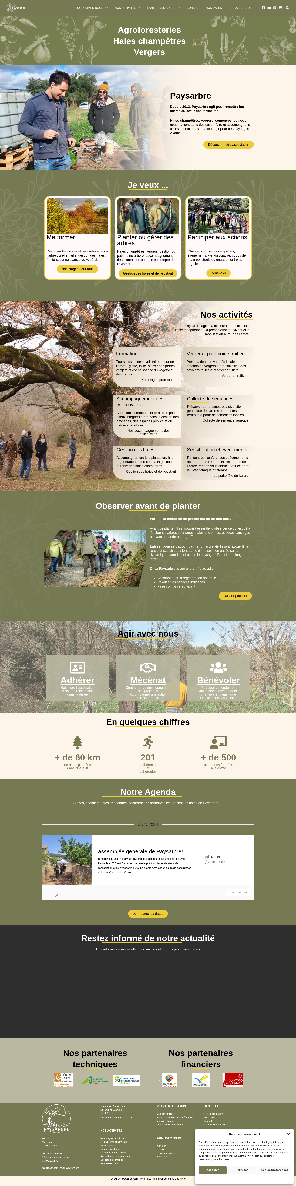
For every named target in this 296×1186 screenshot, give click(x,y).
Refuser (242, 1170)
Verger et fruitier (165, 1121)
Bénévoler (218, 680)
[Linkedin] (280, 8)
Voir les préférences (274, 1170)
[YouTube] (269, 8)
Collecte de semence (111, 1159)
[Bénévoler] (218, 667)
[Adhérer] (77, 667)
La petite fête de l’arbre (113, 1152)
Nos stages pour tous (112, 1138)
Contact (208, 1121)
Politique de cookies (233, 1178)
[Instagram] (275, 8)
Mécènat (148, 680)
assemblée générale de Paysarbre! (140, 851)
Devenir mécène (165, 1153)
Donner (161, 1149)
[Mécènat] (148, 667)
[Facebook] (263, 8)
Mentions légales (255, 1178)
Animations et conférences (115, 1156)
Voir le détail (238, 893)
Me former (61, 237)
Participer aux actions (217, 237)
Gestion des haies (110, 1149)
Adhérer (78, 680)
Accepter (212, 1170)
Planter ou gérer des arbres (145, 240)
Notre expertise (108, 1145)
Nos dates (209, 1117)
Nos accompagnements (113, 1141)
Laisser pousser (165, 1113)
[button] (288, 1134)
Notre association (213, 1113)
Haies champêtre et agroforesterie (175, 1117)
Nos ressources (109, 1163)
